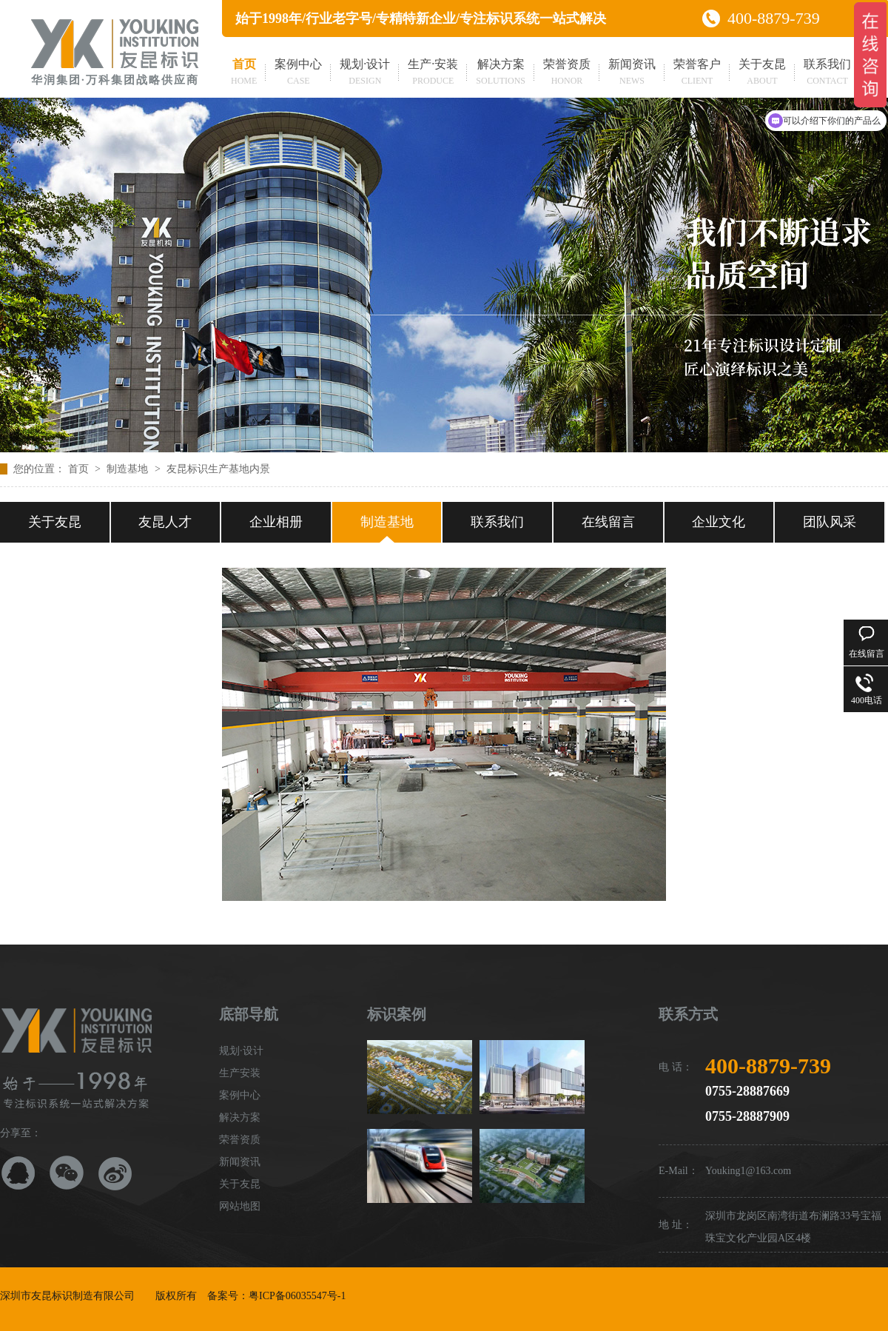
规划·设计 (365, 73)
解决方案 (500, 73)
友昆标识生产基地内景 (218, 469)
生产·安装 (433, 73)
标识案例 (396, 1014)
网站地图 (239, 1206)
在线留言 (608, 521)
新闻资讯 (632, 73)
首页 (244, 73)
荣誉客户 (697, 73)
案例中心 (298, 73)
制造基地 (129, 469)
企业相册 (276, 521)
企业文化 (718, 521)
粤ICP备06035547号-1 (297, 1295)
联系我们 (827, 73)
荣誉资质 (567, 73)
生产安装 (239, 1073)
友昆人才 (165, 521)
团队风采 (829, 521)
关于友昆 (762, 73)
